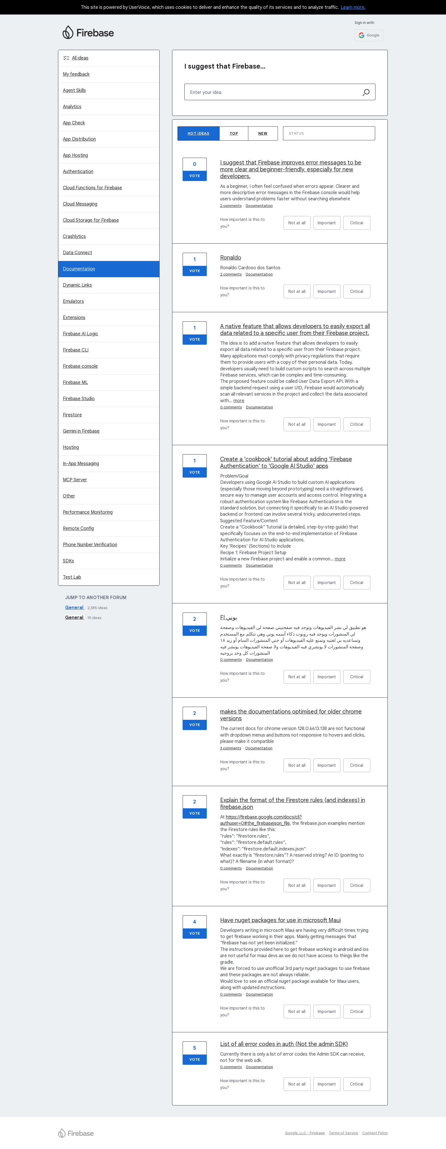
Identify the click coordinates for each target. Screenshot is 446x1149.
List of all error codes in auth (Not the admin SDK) (284, 1044)
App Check (74, 123)
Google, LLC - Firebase (305, 1132)
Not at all (299, 225)
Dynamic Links (77, 285)
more (239, 400)
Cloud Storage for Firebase (91, 220)
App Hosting (75, 155)
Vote (194, 175)
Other (69, 496)
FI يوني (228, 617)
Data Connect (77, 253)
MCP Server (75, 480)
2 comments (230, 205)
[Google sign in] (369, 35)
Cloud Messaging (80, 204)
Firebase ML (75, 382)
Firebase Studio (79, 399)
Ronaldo (230, 257)
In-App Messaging (81, 463)
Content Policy (375, 1132)
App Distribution (79, 139)
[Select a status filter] (329, 133)
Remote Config (78, 528)
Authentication (78, 171)
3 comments (230, 748)
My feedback (76, 74)
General (74, 608)
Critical (360, 225)
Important (329, 225)
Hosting (71, 447)
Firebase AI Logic (80, 334)
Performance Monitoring (88, 512)
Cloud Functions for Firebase (92, 188)
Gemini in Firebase (81, 431)
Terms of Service (343, 1132)
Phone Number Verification (90, 545)
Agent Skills (74, 90)
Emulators (73, 301)
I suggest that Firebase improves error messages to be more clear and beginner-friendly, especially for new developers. (290, 169)
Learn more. (353, 7)
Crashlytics (74, 236)
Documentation (79, 269)
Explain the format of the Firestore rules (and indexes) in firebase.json (292, 804)
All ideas (80, 58)
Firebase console (80, 366)
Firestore (72, 415)
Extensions (74, 317)
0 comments (231, 407)
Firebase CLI (75, 350)
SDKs (68, 561)
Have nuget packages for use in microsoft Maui (280, 920)
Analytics (72, 107)
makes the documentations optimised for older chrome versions (291, 715)
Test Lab (72, 577)
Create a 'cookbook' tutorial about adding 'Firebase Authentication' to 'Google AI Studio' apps (286, 463)
